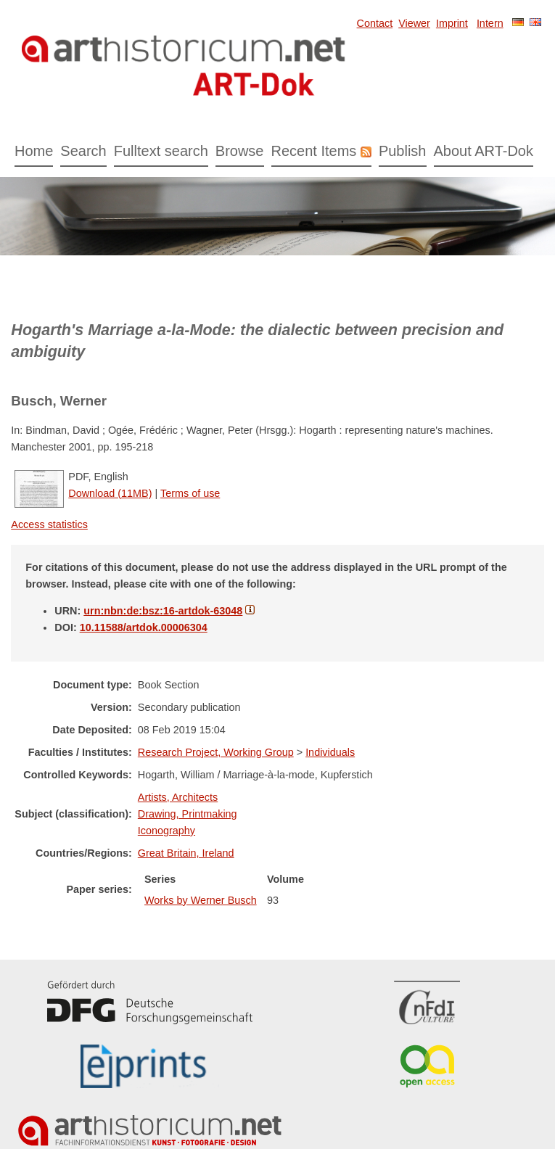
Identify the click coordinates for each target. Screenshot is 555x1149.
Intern (490, 23)
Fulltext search (161, 151)
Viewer (414, 23)
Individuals (330, 752)
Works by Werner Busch (200, 900)
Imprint (452, 23)
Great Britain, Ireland (186, 853)
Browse (239, 151)
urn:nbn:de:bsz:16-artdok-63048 (162, 611)
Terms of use (190, 493)
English (535, 22)
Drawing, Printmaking (187, 814)
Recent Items (314, 151)
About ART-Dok (483, 151)
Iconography (166, 830)
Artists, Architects (178, 797)
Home (34, 151)
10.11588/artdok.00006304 (143, 627)
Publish (403, 151)
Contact (375, 23)
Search (83, 151)
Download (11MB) (110, 493)
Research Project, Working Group (216, 752)
